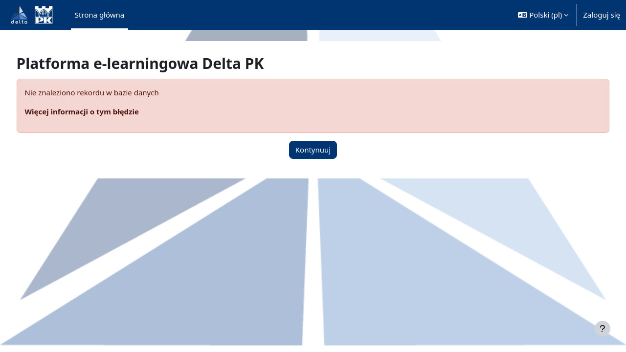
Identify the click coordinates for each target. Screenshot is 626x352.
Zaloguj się (601, 15)
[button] (543, 15)
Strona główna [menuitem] (100, 15)
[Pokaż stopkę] (602, 328)
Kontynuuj (313, 149)
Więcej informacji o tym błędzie (100, 111)
